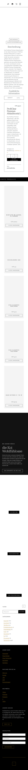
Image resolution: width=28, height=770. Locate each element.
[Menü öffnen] (20, 4)
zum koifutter (14, 553)
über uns (7, 724)
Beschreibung (14, 39)
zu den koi (14, 512)
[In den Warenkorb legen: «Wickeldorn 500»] (14, 270)
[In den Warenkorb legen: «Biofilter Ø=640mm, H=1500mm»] (14, 225)
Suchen (21, 611)
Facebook (4, 694)
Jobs (3, 677)
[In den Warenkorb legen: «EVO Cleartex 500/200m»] (14, 315)
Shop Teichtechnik (6, 658)
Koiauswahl (5, 653)
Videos (4, 692)
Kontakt (4, 675)
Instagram (4, 696)
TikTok (3, 701)
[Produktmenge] (12, 156)
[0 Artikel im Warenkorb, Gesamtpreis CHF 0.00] (16, 4)
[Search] (8, 4)
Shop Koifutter (5, 655)
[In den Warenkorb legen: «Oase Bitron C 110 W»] (14, 405)
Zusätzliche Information (14, 42)
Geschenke (5, 660)
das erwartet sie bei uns (12, 470)
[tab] (14, 39)
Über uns (4, 672)
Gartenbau (5, 662)
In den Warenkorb (14, 159)
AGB (3, 679)
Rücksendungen (6, 682)
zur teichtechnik (14, 595)
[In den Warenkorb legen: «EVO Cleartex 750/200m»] (14, 360)
